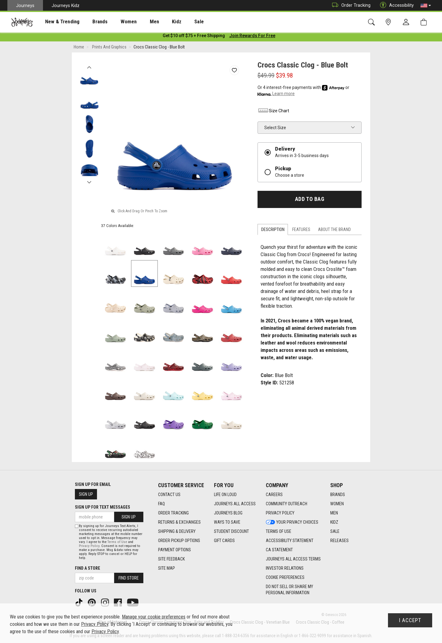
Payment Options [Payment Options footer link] (174, 549)
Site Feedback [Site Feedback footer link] (171, 558)
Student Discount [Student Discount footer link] (231, 531)
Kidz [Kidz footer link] (334, 522)
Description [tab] (273, 230)
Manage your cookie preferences (153, 617)
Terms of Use (117, 542)
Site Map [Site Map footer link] (166, 568)
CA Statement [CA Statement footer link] (279, 549)
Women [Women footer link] (337, 503)
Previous (89, 66)
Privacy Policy (89, 546)
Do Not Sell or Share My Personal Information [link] (289, 589)
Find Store (128, 578)
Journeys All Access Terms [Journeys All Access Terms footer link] (293, 558)
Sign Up (86, 494)
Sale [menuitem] (177, 22)
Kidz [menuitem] (158, 22)
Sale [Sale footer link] (334, 531)
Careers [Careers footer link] (274, 494)
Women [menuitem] (115, 22)
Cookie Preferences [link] (285, 577)
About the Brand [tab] (334, 230)
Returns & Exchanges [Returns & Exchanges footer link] (179, 522)
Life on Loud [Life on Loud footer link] (225, 494)
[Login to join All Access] (194, 37)
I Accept (410, 620)
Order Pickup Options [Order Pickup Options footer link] (179, 540)
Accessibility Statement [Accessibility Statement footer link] (289, 540)
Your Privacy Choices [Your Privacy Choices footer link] (292, 522)
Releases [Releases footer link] (339, 540)
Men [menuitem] (138, 22)
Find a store (87, 568)
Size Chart (273, 112)
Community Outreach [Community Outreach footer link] (286, 503)
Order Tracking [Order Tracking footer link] (173, 512)
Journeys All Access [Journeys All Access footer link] (235, 503)
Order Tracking (349, 5)
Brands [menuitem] (90, 22)
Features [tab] (301, 230)
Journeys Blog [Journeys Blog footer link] (228, 512)
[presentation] (56, 21)
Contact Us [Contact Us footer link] (169, 494)
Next (89, 182)
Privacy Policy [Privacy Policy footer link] (280, 512)
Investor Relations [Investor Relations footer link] (285, 568)
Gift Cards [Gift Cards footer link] (224, 540)
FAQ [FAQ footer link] (161, 503)
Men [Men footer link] (334, 512)
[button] (425, 5)
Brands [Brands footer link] (337, 494)
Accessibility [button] (395, 5)
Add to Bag (309, 200)
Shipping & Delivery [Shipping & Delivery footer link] (177, 531)
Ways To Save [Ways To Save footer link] (227, 522)
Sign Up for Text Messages (102, 507)
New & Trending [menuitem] (56, 22)
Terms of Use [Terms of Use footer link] (278, 531)
